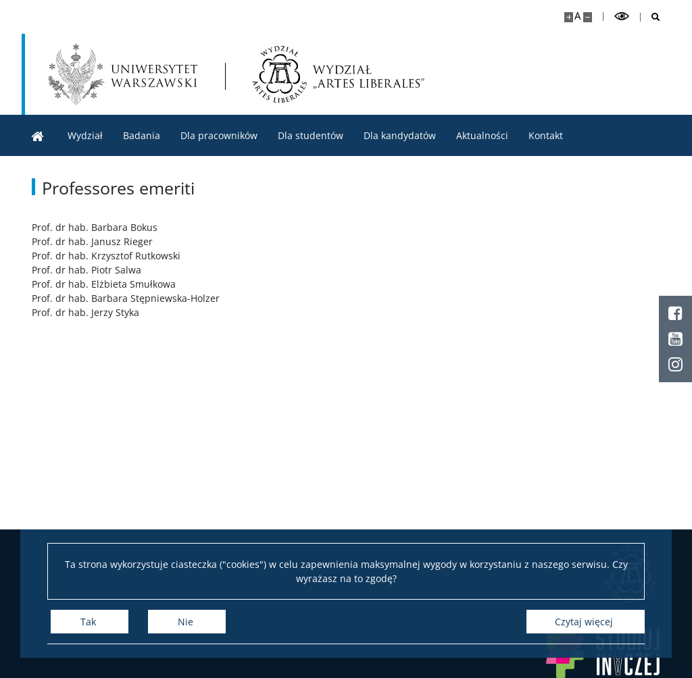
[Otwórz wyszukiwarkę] (650, 17)
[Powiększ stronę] (568, 17)
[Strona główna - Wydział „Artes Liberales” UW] (338, 74)
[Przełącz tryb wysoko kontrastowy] (621, 16)
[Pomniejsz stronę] (587, 17)
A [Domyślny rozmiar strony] (577, 16)
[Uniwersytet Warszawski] (123, 74)
